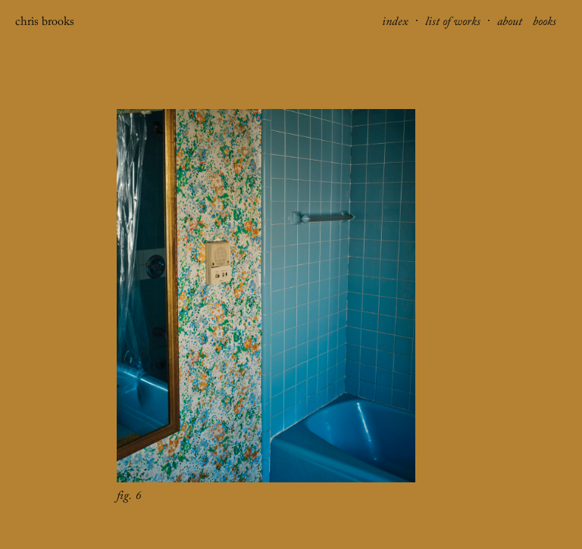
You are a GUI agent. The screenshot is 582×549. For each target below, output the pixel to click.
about (511, 23)
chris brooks (44, 24)
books (544, 23)
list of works (454, 23)
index (396, 23)
